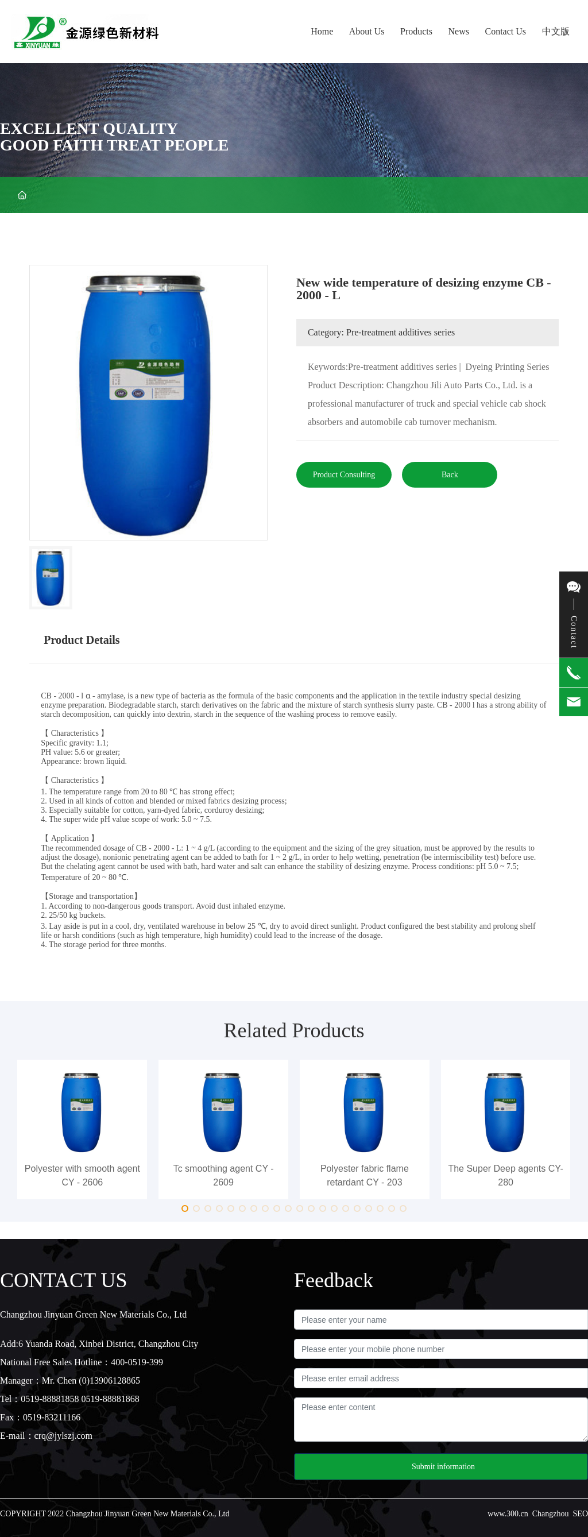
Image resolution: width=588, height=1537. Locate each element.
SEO (580, 1513)
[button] (184, 1208)
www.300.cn (508, 1513)
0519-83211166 (51, 1417)
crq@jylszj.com (63, 1436)
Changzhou (550, 1513)
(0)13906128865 (109, 1380)
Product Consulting (344, 474)
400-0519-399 (137, 1362)
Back (450, 474)
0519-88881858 (50, 1399)
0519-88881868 (111, 1399)
